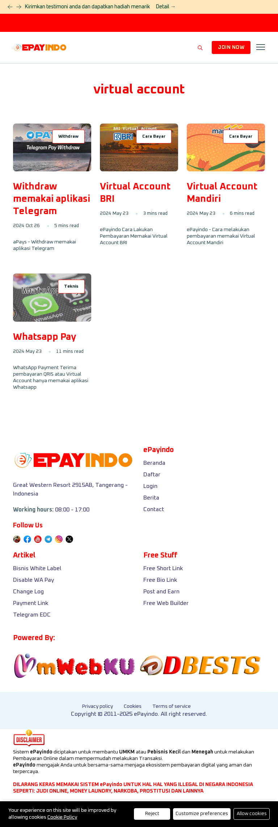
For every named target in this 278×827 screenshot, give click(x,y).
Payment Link (30, 603)
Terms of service (171, 706)
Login (150, 486)
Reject (152, 813)
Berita (151, 498)
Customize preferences (202, 813)
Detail (166, 6)
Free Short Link (163, 568)
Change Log (28, 591)
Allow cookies (252, 813)
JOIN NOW (231, 47)
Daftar (151, 474)
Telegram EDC (32, 615)
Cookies (133, 706)
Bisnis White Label (37, 568)
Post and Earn (161, 591)
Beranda (154, 463)
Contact (153, 509)
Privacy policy (97, 706)
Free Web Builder (166, 603)
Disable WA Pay (33, 580)
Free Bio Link (160, 580)
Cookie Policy (62, 817)
